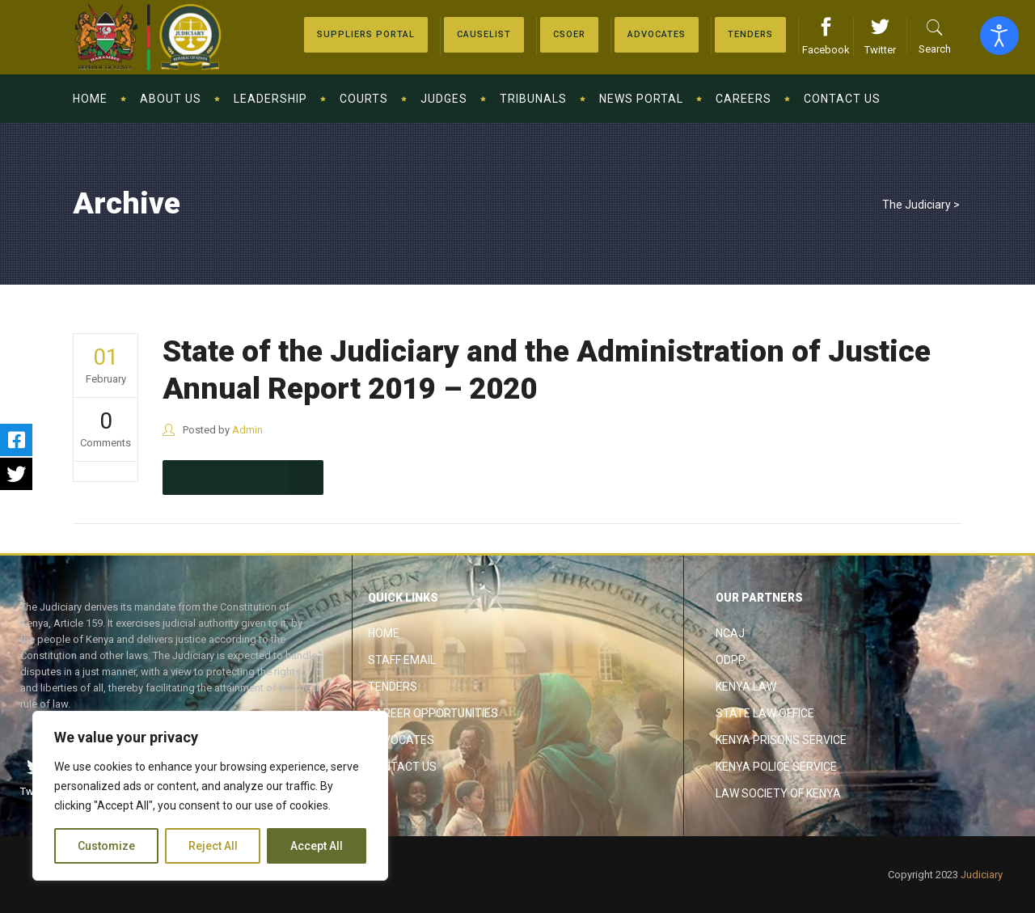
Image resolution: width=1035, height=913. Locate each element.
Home (383, 633)
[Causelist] (484, 35)
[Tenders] (750, 35)
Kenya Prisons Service (781, 739)
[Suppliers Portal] (366, 35)
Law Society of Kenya (778, 793)
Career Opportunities (433, 713)
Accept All (316, 845)
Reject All (213, 845)
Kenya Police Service (776, 766)
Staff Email (402, 659)
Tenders (392, 686)
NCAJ (730, 633)
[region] (210, 796)
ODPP (731, 659)
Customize (106, 845)
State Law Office (765, 713)
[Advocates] (569, 35)
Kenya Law (746, 686)
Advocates (401, 739)
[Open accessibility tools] (999, 35)
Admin (247, 430)
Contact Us (402, 766)
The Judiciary (916, 204)
